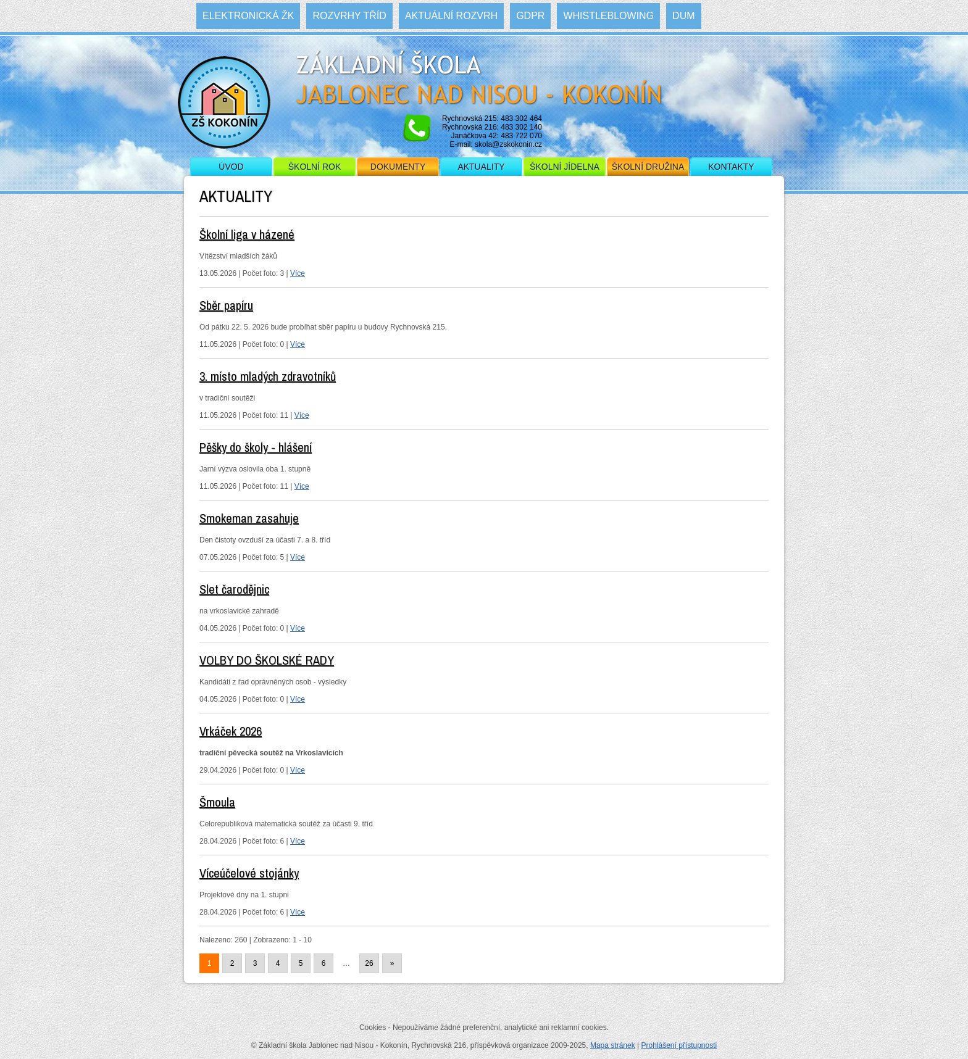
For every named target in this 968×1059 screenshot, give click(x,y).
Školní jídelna (564, 167)
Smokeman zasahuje (249, 518)
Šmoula (217, 802)
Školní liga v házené (246, 234)
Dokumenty (397, 167)
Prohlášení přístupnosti (679, 1045)
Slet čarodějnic (234, 589)
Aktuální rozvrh (451, 15)
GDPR (530, 15)
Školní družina (648, 167)
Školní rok (314, 167)
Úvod (231, 167)
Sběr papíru (226, 305)
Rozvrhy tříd (349, 15)
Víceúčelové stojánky (249, 873)
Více (297, 273)
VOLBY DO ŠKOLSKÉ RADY (266, 660)
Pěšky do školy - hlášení (255, 447)
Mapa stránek (612, 1045)
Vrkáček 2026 (230, 731)
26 (369, 963)
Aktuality (480, 167)
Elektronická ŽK (248, 15)
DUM (683, 15)
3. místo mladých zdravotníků (267, 376)
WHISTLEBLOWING (608, 15)
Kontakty (731, 167)
